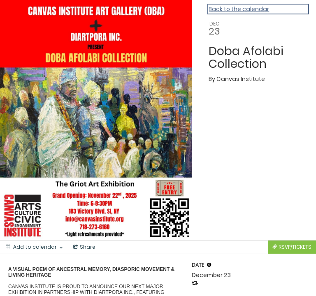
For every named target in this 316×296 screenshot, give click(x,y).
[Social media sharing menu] (83, 247)
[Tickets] (292, 247)
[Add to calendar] (34, 247)
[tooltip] (209, 264)
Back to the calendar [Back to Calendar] (239, 9)
